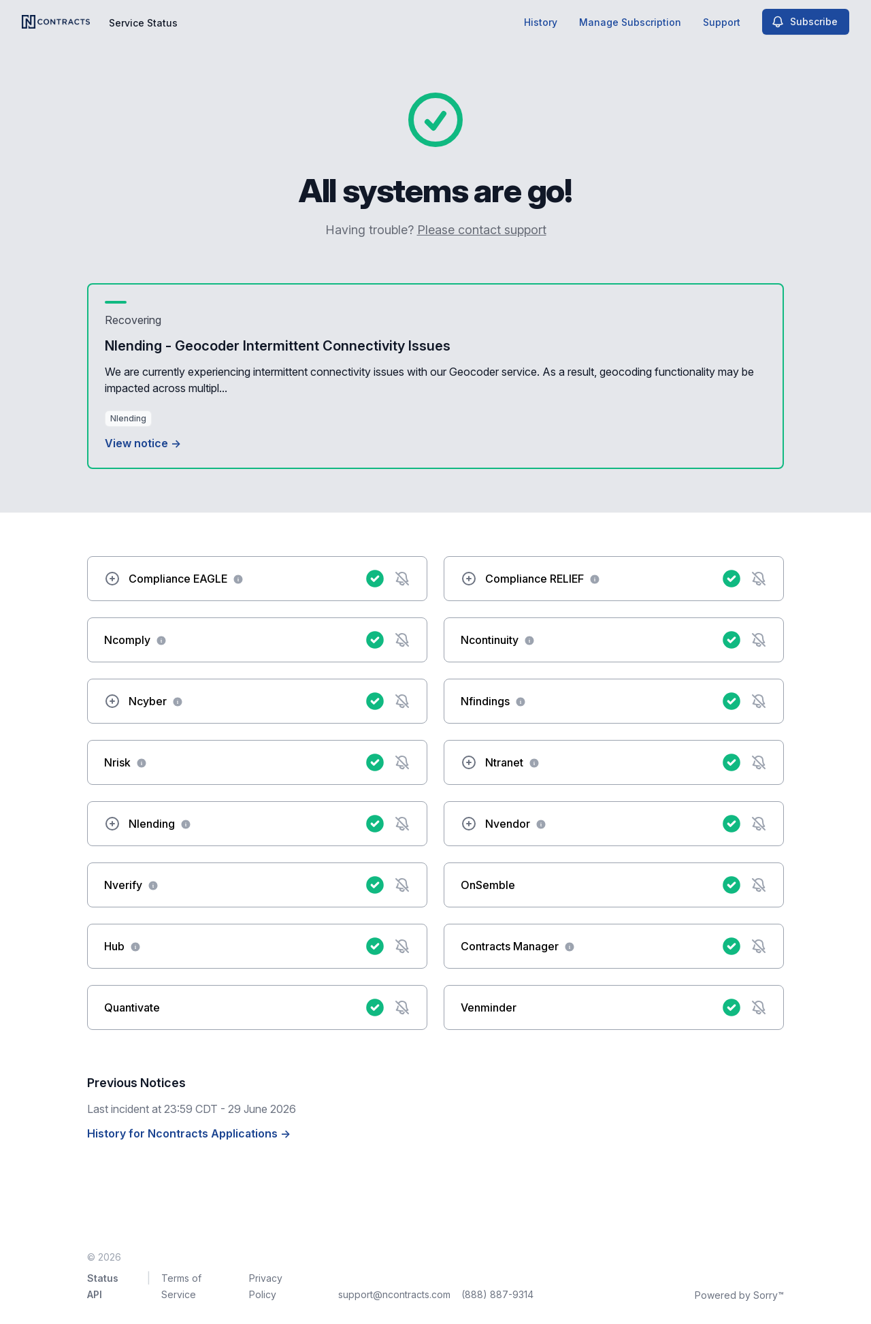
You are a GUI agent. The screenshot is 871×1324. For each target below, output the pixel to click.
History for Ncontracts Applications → (189, 1133)
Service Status (143, 23)
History (540, 22)
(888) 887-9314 (497, 1294)
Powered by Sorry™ (739, 1295)
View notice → (143, 443)
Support (721, 22)
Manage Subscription (630, 22)
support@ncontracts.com (394, 1294)
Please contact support (481, 230)
